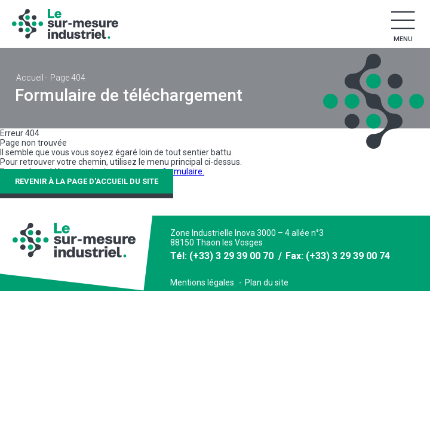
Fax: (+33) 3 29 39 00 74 (337, 256)
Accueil (30, 77)
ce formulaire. (178, 171)
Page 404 (67, 77)
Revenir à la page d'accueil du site (86, 181)
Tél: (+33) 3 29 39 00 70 (222, 256)
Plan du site (266, 282)
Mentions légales (202, 282)
